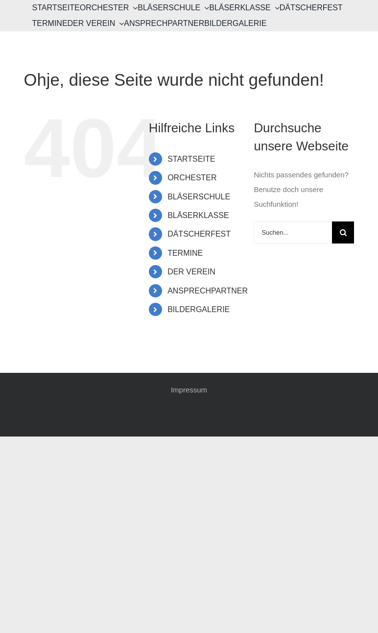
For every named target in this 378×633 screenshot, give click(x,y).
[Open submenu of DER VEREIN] (119, 23)
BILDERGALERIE (198, 309)
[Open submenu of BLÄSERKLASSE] (275, 8)
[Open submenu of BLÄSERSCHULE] (204, 8)
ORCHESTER (191, 177)
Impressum (189, 390)
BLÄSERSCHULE (198, 197)
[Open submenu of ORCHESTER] (133, 8)
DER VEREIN (191, 272)
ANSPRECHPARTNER (207, 291)
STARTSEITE (191, 159)
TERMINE (185, 253)
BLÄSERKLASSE (198, 215)
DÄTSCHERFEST (199, 234)
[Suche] (343, 232)
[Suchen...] (293, 232)
